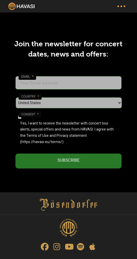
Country (30, 96)
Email (27, 76)
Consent (30, 114)
